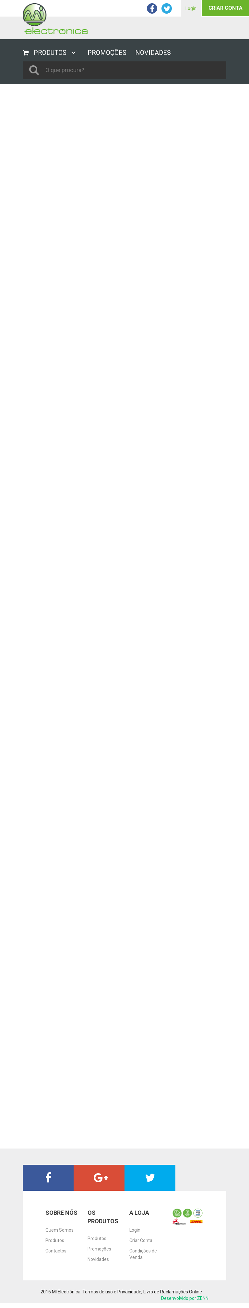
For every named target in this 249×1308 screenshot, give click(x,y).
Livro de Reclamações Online (172, 1291)
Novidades (98, 1259)
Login (190, 8)
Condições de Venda (143, 1254)
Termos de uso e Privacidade (111, 1291)
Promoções (99, 1248)
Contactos (55, 1250)
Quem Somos (59, 1230)
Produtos (54, 1240)
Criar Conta (225, 8)
